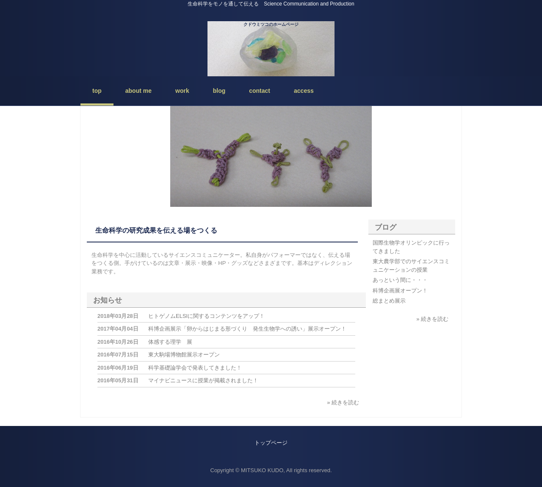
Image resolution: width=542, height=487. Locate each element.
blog (219, 90)
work (182, 90)
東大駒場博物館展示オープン (184, 354)
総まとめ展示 (389, 301)
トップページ (271, 443)
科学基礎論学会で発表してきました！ (195, 368)
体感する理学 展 (170, 342)
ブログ (385, 227)
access (304, 90)
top (97, 90)
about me (138, 90)
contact (259, 90)
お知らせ (107, 300)
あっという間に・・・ (400, 280)
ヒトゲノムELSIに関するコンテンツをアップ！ (206, 316)
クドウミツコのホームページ (271, 24)
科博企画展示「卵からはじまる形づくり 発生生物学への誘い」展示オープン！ (247, 329)
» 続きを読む (343, 402)
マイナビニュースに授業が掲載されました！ (203, 380)
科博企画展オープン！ (400, 290)
